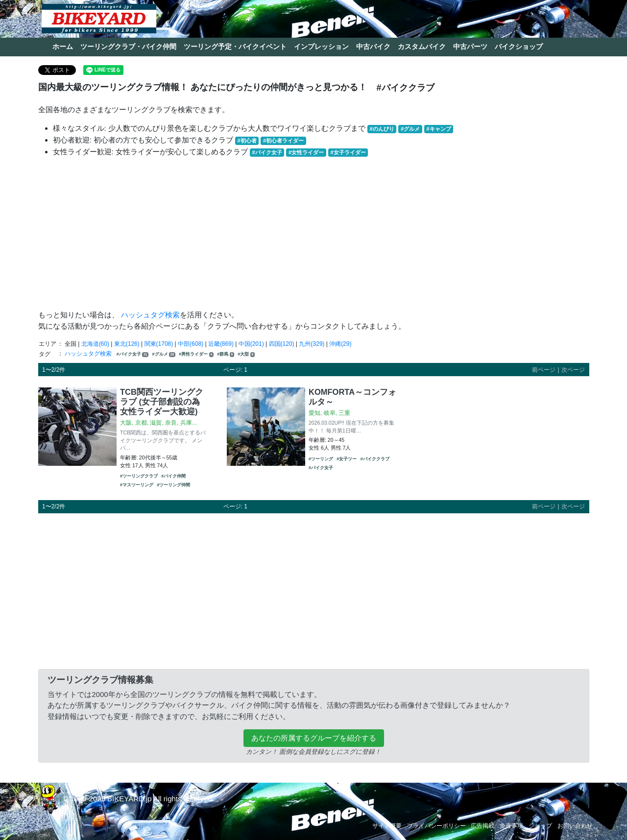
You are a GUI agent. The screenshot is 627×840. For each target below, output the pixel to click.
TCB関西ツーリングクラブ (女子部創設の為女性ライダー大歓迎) (161, 401)
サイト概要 (387, 825)
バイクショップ (519, 46)
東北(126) (127, 343)
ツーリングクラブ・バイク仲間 (128, 46)
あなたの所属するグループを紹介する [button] (313, 738)
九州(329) (311, 343)
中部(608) (190, 343)
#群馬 (225, 354)
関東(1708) (159, 343)
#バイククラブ (375, 458)
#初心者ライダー (283, 141)
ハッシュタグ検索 (150, 315)
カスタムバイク (422, 46)
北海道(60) (95, 343)
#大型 (246, 354)
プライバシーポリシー (436, 825)
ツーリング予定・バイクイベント (235, 46)
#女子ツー (347, 458)
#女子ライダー (347, 152)
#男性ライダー (196, 354)
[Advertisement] (313, 233)
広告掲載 (482, 825)
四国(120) (281, 343)
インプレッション (321, 46)
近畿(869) (221, 343)
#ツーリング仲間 (173, 484)
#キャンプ (438, 129)
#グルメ (410, 129)
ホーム (62, 46)
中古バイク (373, 46)
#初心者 (247, 141)
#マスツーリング (136, 484)
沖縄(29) (340, 343)
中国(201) (251, 343)
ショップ (540, 825)
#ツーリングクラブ (139, 476)
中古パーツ (470, 46)
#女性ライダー (306, 152)
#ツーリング (321, 458)
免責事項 (511, 825)
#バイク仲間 (173, 476)
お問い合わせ (575, 825)
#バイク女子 (267, 152)
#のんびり (382, 129)
